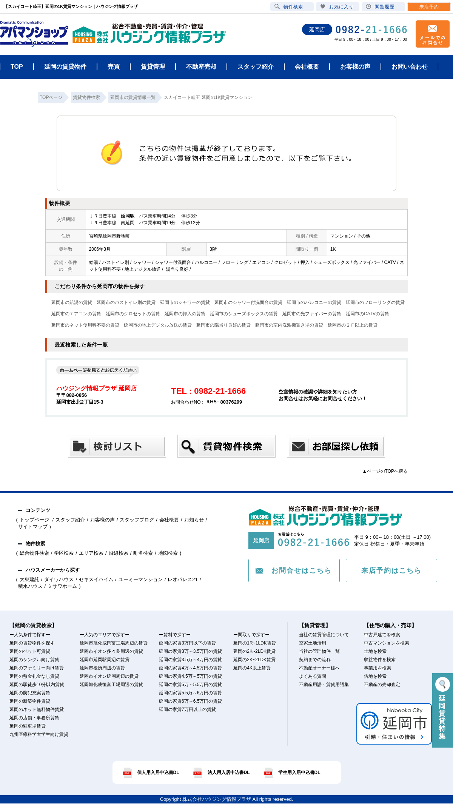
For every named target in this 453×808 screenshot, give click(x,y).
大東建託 (29, 579)
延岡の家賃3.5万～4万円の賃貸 (190, 659)
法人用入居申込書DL (229, 772)
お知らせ (194, 520)
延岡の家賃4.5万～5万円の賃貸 (190, 676)
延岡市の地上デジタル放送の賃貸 (158, 325)
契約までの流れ (315, 659)
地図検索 (168, 553)
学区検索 (64, 553)
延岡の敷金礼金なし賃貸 (34, 676)
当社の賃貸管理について (324, 634)
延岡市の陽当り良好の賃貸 (223, 325)
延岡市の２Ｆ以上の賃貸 (353, 325)
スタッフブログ (137, 520)
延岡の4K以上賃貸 (252, 668)
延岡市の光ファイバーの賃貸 (311, 313)
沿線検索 (118, 553)
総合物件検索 (34, 553)
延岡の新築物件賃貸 (29, 701)
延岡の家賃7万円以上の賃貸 (187, 709)
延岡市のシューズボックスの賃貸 (244, 313)
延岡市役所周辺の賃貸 (102, 668)
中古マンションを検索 (386, 643)
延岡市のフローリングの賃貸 (375, 302)
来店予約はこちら (391, 570)
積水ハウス (30, 586)
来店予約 (429, 6)
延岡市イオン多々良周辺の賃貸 (111, 651)
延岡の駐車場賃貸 (27, 726)
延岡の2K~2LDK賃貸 (254, 651)
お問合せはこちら (301, 570)
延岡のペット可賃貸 (29, 651)
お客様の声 (102, 520)
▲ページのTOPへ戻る (385, 471)
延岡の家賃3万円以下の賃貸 (187, 643)
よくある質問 (312, 676)
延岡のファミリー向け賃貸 (36, 668)
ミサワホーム (62, 586)
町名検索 (143, 553)
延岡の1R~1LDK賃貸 (254, 643)
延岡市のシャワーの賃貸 (185, 302)
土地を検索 (375, 651)
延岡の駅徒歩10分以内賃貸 (36, 684)
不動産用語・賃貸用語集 (324, 684)
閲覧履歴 (380, 6)
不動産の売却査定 (382, 684)
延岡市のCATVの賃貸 (367, 313)
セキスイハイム (96, 579)
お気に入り (337, 6)
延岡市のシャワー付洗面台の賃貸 (248, 302)
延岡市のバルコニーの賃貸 (314, 302)
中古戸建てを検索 (382, 634)
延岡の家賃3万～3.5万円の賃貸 (190, 651)
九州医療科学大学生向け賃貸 (38, 734)
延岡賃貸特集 (442, 708)
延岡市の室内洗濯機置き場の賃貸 (289, 325)
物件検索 (288, 6)
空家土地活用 (312, 643)
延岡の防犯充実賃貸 (29, 692)
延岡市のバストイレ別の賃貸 (126, 302)
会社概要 (169, 520)
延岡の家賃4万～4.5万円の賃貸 (190, 668)
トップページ (35, 520)
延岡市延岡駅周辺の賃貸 (104, 659)
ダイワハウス (59, 579)
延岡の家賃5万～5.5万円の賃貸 (190, 684)
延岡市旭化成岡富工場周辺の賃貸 (114, 643)
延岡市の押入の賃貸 (185, 313)
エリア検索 (91, 553)
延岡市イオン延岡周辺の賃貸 (109, 676)
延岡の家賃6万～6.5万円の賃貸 (190, 701)
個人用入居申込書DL (158, 772)
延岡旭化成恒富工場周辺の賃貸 (111, 684)
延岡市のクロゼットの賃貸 (133, 313)
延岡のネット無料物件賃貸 (36, 709)
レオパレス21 (182, 579)
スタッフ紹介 (70, 520)
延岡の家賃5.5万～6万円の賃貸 (190, 692)
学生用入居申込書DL (299, 772)
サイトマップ (33, 526)
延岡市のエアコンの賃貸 (76, 313)
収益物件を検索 (380, 659)
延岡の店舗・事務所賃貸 (34, 717)
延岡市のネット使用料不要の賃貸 (85, 325)
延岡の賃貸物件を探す (32, 643)
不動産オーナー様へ (319, 668)
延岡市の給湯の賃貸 (71, 302)
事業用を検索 (377, 668)
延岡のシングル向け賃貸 (34, 659)
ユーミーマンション (141, 579)
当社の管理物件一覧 (319, 651)
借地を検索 (375, 676)
